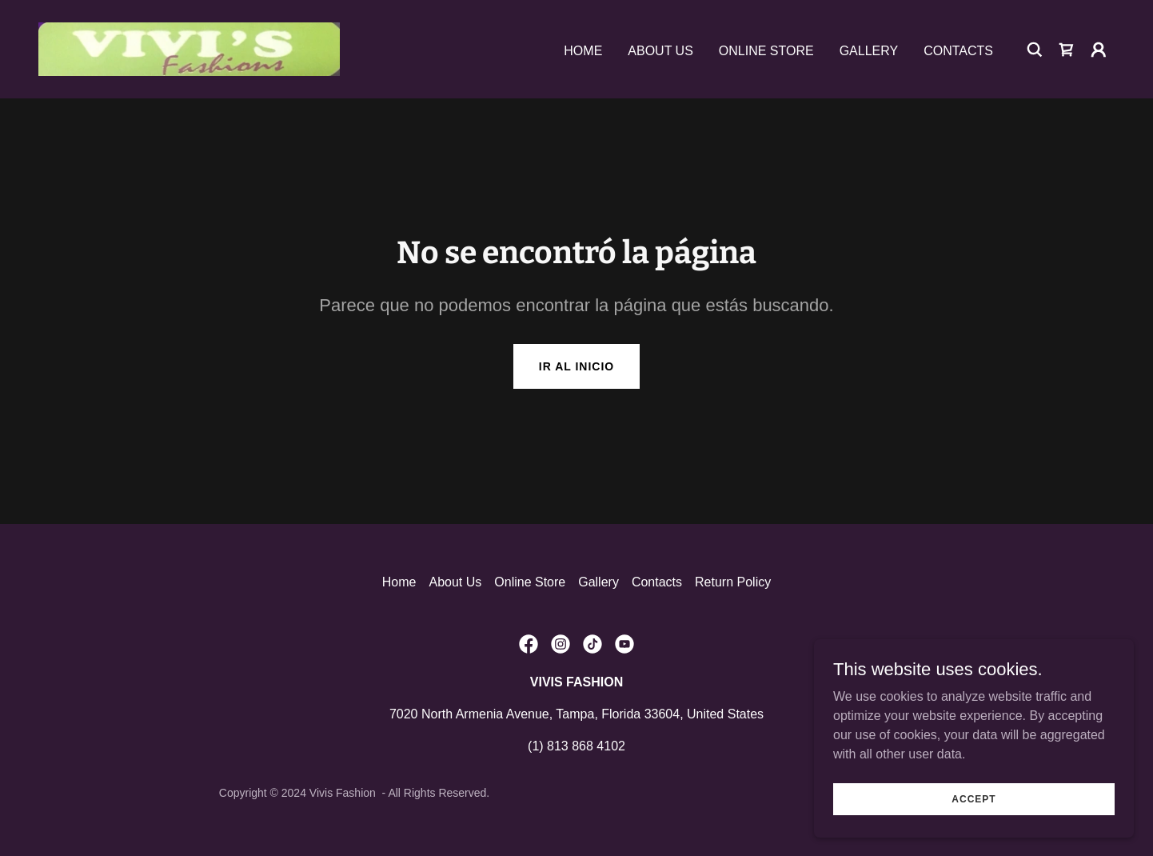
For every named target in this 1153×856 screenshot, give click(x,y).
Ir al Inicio (576, 366)
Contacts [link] (958, 51)
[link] (189, 48)
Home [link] (583, 51)
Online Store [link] (766, 51)
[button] (1099, 50)
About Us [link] (660, 51)
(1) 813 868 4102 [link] (576, 746)
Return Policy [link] (733, 582)
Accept (973, 798)
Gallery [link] (869, 51)
